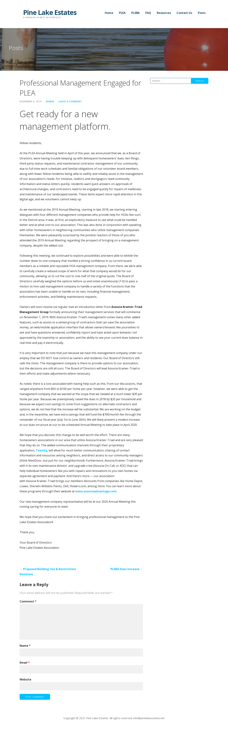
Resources (164, 13)
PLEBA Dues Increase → (126, 569)
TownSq (41, 450)
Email (25, 663)
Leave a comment (70, 101)
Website (25, 679)
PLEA (122, 13)
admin (50, 101)
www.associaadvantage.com (95, 491)
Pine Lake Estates (49, 12)
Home (109, 13)
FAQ (148, 13)
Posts (202, 13)
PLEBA (135, 13)
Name (25, 646)
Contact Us (184, 13)
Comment (28, 601)
